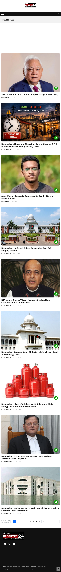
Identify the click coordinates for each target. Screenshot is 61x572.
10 (43, 521)
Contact (23, 566)
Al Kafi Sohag (29, 569)
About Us (9, 566)
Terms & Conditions (31, 566)
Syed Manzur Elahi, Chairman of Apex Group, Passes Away (29, 94)
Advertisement (16, 566)
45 (50, 521)
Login (45, 566)
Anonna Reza (5, 97)
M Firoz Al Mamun (6, 149)
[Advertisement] (30, 37)
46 (54, 521)
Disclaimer (40, 566)
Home (4, 566)
